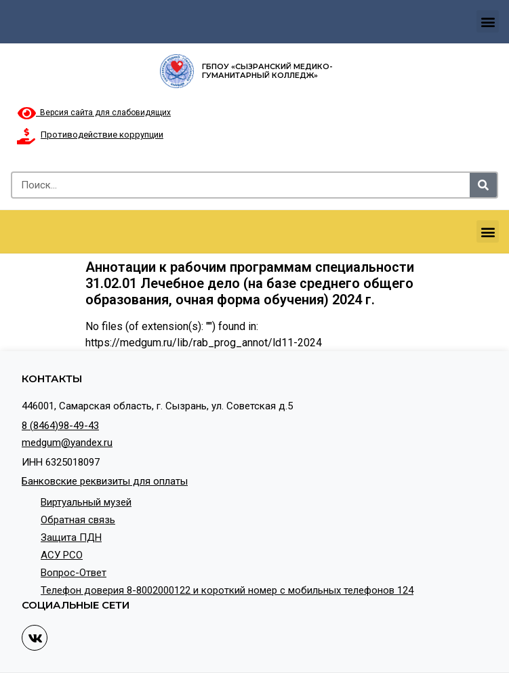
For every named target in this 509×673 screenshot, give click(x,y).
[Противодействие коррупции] (26, 136)
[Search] (483, 185)
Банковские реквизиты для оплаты (105, 481)
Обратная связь (78, 520)
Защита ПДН (71, 537)
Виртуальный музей (86, 502)
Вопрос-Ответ (73, 573)
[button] (487, 21)
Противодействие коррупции (102, 134)
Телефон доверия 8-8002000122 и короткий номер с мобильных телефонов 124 (227, 590)
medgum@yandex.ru (67, 442)
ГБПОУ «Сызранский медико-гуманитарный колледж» (267, 71)
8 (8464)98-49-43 (60, 426)
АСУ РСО (62, 555)
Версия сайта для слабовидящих (94, 112)
